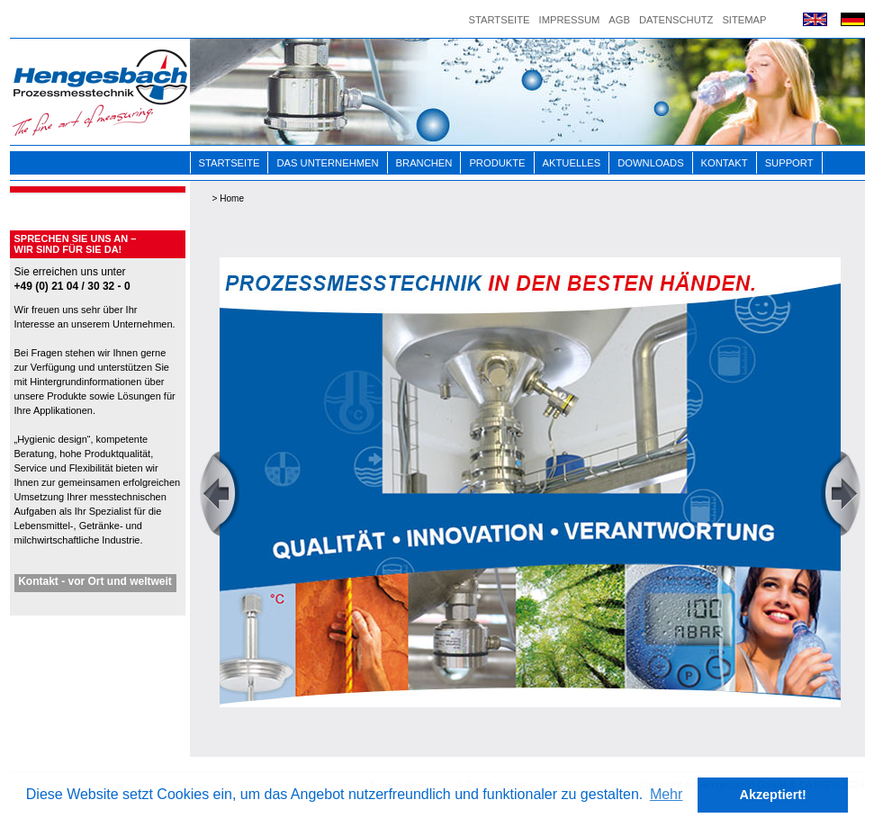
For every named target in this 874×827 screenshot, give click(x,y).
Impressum (569, 19)
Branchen (424, 162)
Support (789, 162)
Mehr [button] (666, 794)
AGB (619, 19)
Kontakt (724, 162)
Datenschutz (676, 19)
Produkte (497, 162)
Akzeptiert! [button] (773, 794)
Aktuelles (572, 162)
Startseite (499, 19)
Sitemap (744, 19)
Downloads (650, 162)
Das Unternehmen (327, 162)
